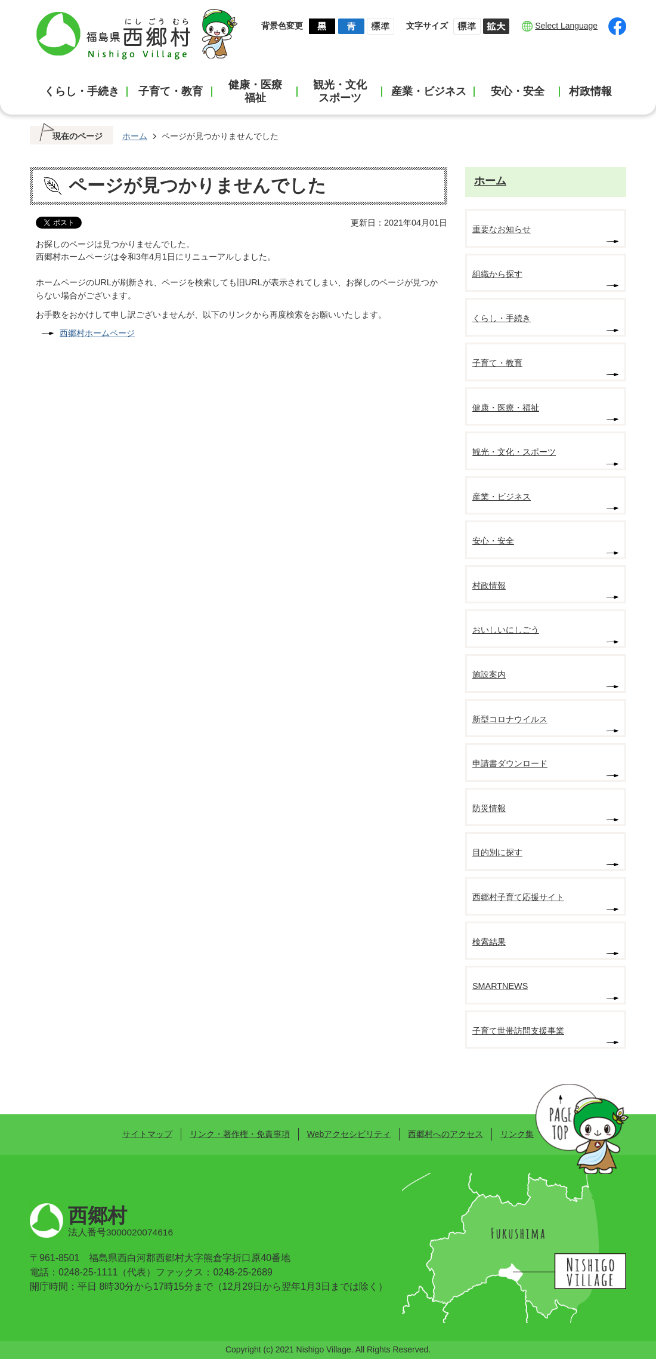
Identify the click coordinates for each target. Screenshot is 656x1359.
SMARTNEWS (500, 986)
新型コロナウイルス (509, 719)
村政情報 (590, 91)
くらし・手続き (81, 91)
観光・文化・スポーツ (514, 452)
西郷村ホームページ (97, 333)
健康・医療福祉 (255, 91)
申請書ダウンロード (509, 763)
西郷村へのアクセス (445, 1134)
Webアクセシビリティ (349, 1134)
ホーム (134, 136)
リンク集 (517, 1134)
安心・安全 (517, 91)
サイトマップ (147, 1134)
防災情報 (489, 808)
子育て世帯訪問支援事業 (518, 1031)
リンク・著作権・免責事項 (240, 1134)
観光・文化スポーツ (340, 91)
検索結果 (489, 942)
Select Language (566, 25)
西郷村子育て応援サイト (518, 897)
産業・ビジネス (428, 91)
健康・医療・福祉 (505, 407)
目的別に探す (497, 852)
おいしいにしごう (505, 629)
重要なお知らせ (501, 229)
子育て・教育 (170, 91)
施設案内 (489, 674)
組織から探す (497, 274)
